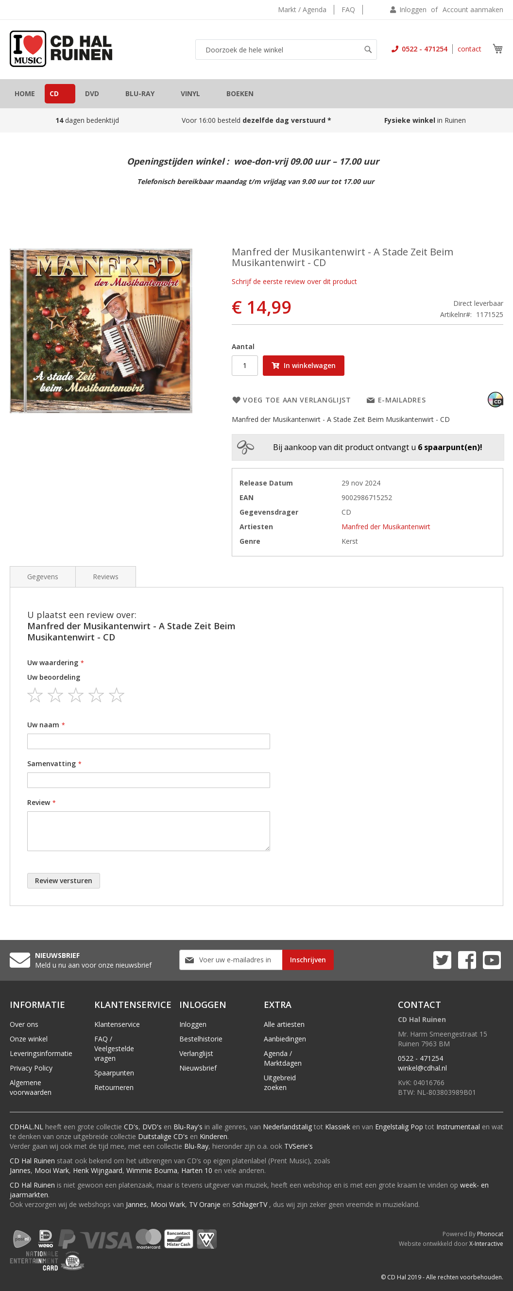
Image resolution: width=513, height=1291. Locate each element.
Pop (416, 1126)
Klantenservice (117, 1024)
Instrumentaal (458, 1126)
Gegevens (42, 576)
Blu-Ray (196, 1146)
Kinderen (213, 1136)
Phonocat (490, 1234)
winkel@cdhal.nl (422, 1068)
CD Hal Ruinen (32, 1160)
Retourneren (114, 1087)
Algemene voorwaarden (30, 1087)
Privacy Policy (31, 1068)
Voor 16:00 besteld (256, 120)
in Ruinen (426, 120)
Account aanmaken (473, 9)
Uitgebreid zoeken (280, 1082)
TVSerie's (298, 1146)
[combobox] (286, 49)
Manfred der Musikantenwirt (386, 526)
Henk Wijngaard (97, 1170)
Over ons (24, 1024)
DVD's (152, 1126)
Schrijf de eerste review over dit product (294, 281)
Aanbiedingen (285, 1038)
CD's (131, 1126)
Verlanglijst (196, 1053)
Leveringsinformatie (41, 1053)
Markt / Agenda (302, 9)
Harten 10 (196, 1170)
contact (469, 48)
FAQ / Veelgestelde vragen (114, 1048)
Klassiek (337, 1126)
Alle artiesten (284, 1024)
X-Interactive (486, 1244)
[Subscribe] (308, 960)
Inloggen (413, 9)
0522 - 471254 (423, 48)
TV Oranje (205, 1204)
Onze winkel (29, 1038)
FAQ (348, 9)
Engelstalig (392, 1126)
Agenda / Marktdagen (283, 1058)
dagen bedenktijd (87, 120)
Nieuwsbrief (198, 1068)
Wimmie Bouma (151, 1170)
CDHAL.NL (26, 1126)
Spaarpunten (114, 1072)
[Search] (368, 49)
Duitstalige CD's (163, 1136)
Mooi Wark (51, 1170)
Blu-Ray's (188, 1126)
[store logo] (61, 49)
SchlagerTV (249, 1204)
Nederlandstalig (287, 1126)
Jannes (20, 1170)
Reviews (106, 576)
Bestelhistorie (200, 1038)
